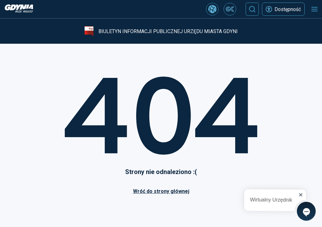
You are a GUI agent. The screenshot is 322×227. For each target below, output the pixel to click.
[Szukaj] (252, 9)
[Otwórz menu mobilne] (314, 9)
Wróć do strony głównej (161, 191)
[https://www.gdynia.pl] (19, 9)
